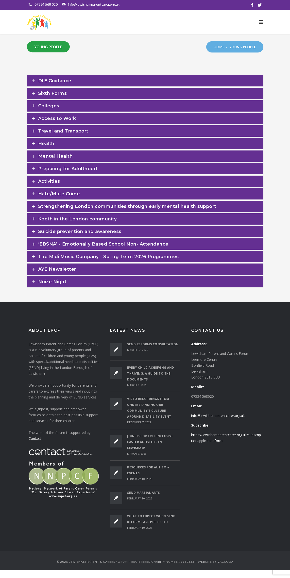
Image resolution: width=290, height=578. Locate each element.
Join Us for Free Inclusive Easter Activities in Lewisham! (150, 442)
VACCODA (225, 561)
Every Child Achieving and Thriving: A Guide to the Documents (150, 373)
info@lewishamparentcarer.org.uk (93, 4)
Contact (35, 438)
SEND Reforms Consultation (153, 344)
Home (219, 47)
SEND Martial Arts (143, 493)
